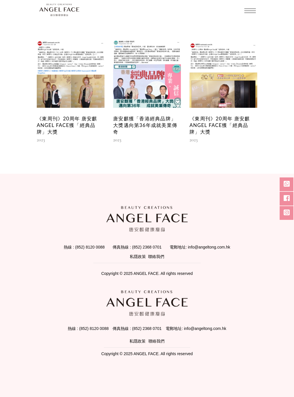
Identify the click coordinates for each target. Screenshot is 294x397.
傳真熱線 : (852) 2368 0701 (137, 247)
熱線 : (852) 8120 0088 (84, 247)
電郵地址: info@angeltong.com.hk (200, 247)
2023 (41, 140)
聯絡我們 (156, 256)
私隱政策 (138, 256)
